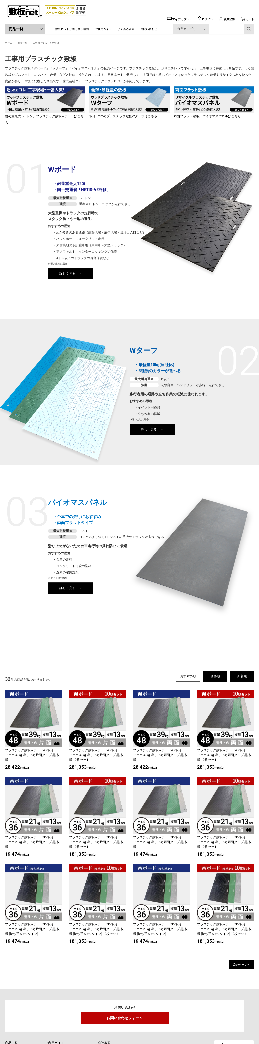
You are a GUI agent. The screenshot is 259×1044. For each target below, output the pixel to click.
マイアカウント (179, 19)
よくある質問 (126, 29)
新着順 (242, 676)
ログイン (205, 19)
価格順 (215, 676)
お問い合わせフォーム (125, 1020)
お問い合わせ (148, 29)
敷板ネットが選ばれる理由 (72, 29)
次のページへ (238, 965)
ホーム (8, 42)
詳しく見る (67, 274)
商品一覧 (16, 29)
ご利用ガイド (103, 29)
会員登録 (227, 19)
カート (247, 19)
